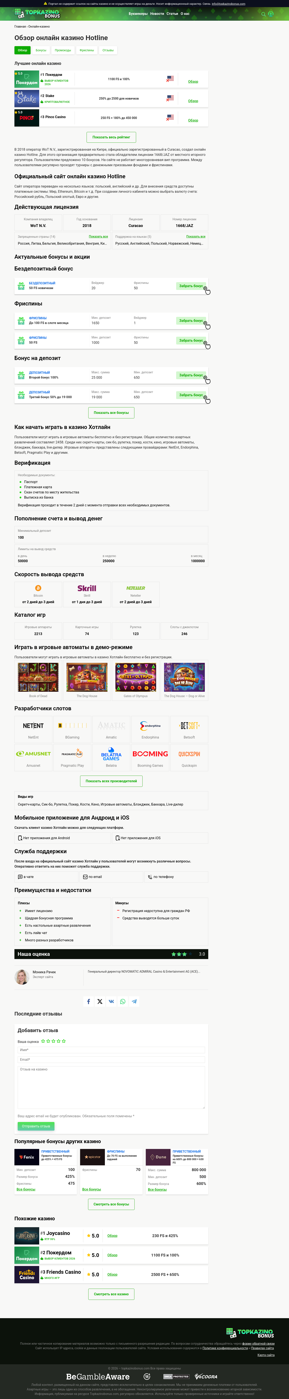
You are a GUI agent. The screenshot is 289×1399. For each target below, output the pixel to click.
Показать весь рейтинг (111, 137)
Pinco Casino (55, 117)
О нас (185, 14)
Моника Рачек (44, 972)
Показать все (98, 236)
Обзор (22, 50)
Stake (49, 96)
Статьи (172, 14)
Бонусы (41, 50)
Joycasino (58, 1233)
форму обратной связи (258, 1343)
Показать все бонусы (111, 413)
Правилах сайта (262, 1348)
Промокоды (63, 50)
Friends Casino (63, 1272)
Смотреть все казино (111, 1294)
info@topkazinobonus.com (228, 3)
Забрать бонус (192, 287)
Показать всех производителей (111, 781)
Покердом (53, 75)
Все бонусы (26, 1189)
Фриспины (87, 50)
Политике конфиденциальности (225, 1348)
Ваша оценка (28, 1042)
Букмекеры (138, 14)
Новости (157, 14)
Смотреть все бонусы (111, 1204)
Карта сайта (266, 1355)
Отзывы (108, 50)
